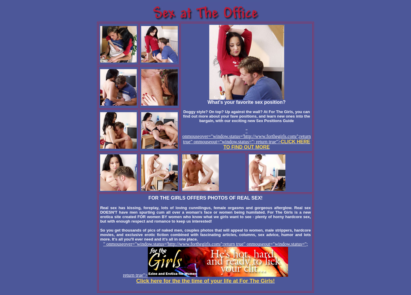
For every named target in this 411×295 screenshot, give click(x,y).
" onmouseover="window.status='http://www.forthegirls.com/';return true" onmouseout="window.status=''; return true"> (246, 139)
